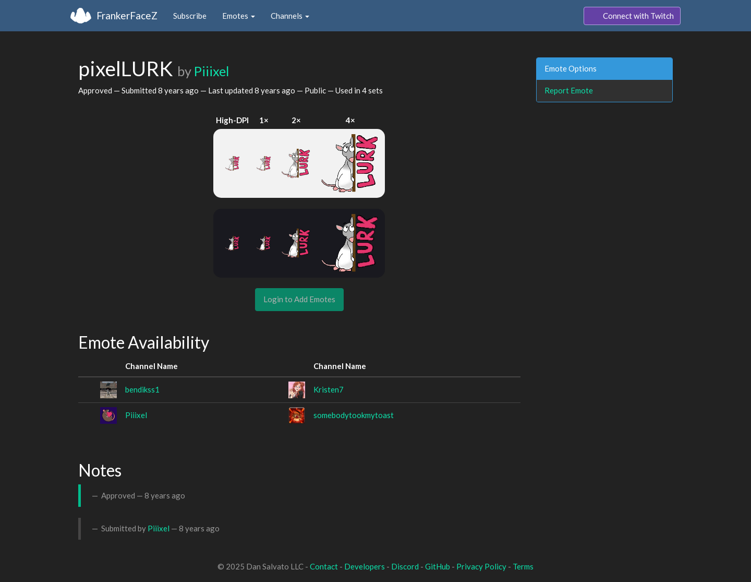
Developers (364, 566)
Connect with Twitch (632, 16)
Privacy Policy (481, 566)
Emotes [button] (238, 15)
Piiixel (211, 71)
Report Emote (568, 90)
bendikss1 (142, 389)
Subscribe (190, 15)
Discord (405, 566)
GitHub (437, 566)
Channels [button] (290, 15)
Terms (523, 566)
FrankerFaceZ (127, 15)
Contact (324, 566)
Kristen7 (328, 389)
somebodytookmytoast (353, 415)
